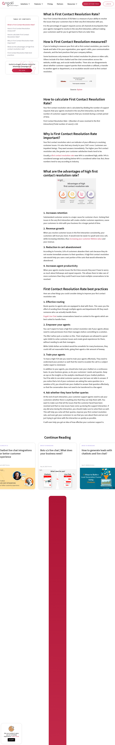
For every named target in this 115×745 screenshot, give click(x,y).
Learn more (15, 736)
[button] (25, 4)
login (108, 4)
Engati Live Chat (49, 316)
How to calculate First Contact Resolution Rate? (18, 35)
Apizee (79, 89)
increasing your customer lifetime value (86, 239)
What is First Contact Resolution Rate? (21, 25)
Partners (60, 4)
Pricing (50, 4)
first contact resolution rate (63, 155)
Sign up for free (91, 4)
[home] (10, 4)
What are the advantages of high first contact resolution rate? (20, 48)
